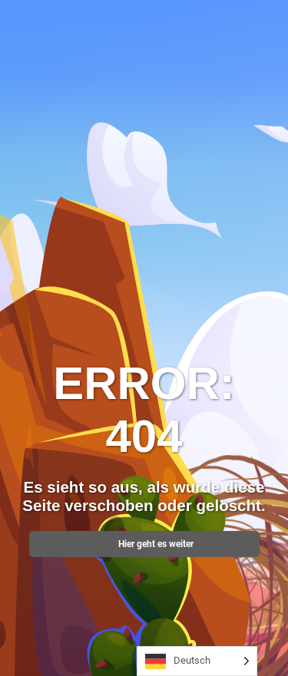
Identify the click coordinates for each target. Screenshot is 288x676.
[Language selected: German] (197, 661)
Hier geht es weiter (143, 544)
